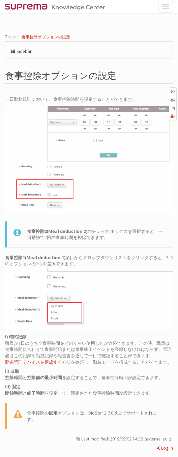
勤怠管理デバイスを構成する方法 (38, 362)
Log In (165, 448)
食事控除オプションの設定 (46, 37)
